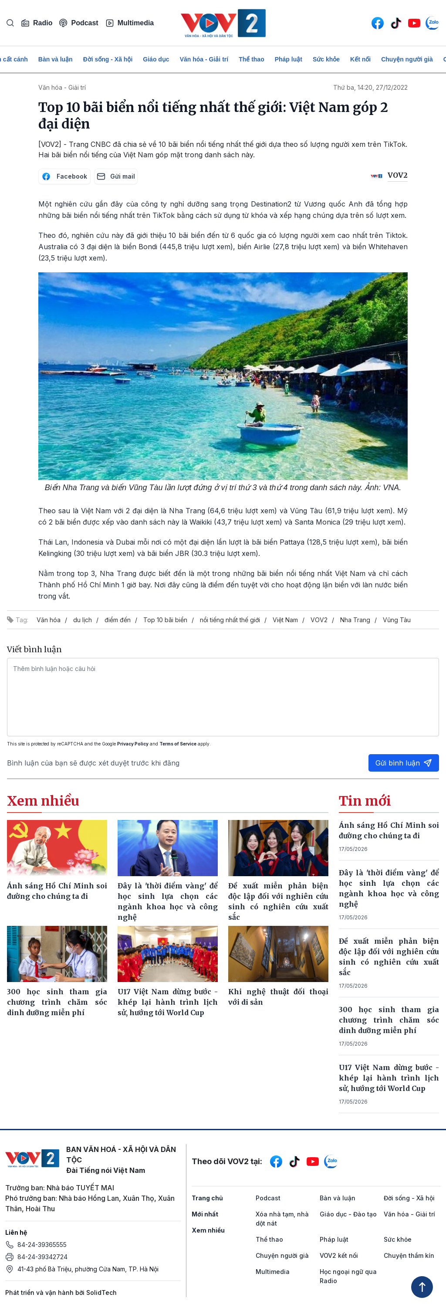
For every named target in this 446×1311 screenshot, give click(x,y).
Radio (36, 23)
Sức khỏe (326, 59)
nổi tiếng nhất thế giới (230, 619)
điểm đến (118, 619)
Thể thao (251, 59)
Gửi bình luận (403, 763)
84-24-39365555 (42, 1244)
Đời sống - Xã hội (108, 59)
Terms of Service (177, 743)
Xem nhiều (208, 1230)
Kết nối (360, 59)
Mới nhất (205, 1214)
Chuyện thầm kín (409, 1255)
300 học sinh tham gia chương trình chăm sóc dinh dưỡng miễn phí (389, 1020)
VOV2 (319, 619)
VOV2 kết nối (339, 1255)
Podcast (78, 23)
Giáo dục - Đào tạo (348, 1214)
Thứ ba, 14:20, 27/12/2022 (370, 87)
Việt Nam (285, 619)
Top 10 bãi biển (165, 619)
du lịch (82, 619)
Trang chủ (207, 1198)
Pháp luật (288, 59)
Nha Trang (355, 619)
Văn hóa (49, 619)
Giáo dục (156, 59)
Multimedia (129, 23)
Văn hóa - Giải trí (204, 59)
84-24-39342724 (42, 1256)
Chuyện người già (407, 59)
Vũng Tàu (397, 619)
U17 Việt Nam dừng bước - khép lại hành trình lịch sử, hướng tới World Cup (389, 1078)
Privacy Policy (133, 743)
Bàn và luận (55, 59)
